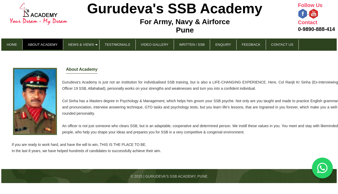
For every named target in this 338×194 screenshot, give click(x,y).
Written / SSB (192, 45)
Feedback (251, 45)
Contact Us (282, 45)
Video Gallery (154, 45)
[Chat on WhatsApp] (322, 168)
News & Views (81, 45)
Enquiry (223, 45)
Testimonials (117, 45)
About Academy (43, 45)
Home (12, 45)
